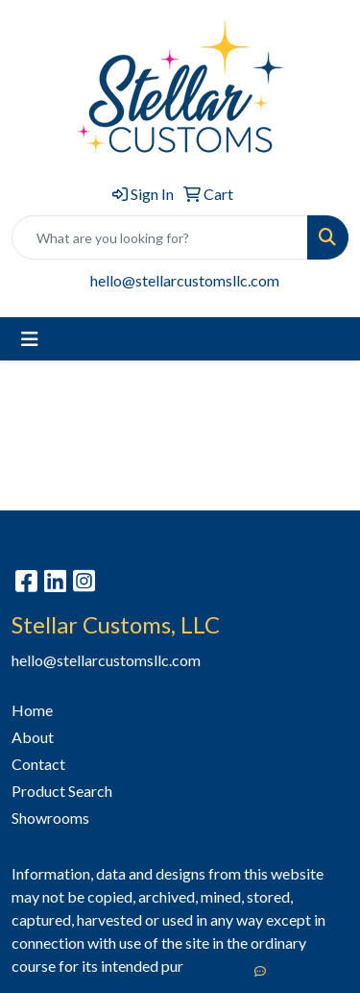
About (33, 737)
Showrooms (50, 817)
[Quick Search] (160, 237)
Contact (38, 764)
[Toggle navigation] (30, 339)
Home (32, 710)
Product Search (62, 791)
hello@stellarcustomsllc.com (184, 280)
